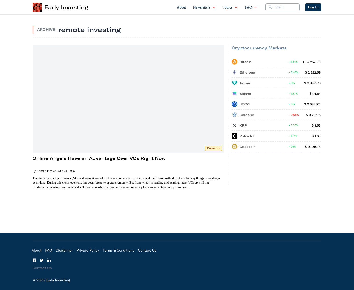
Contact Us (147, 250)
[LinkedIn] (49, 260)
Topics (230, 7)
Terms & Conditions (118, 250)
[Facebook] (34, 260)
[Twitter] (41, 260)
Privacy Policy (88, 250)
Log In (313, 7)
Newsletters (204, 7)
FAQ (251, 7)
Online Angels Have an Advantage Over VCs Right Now (99, 158)
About (181, 7)
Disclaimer (64, 250)
